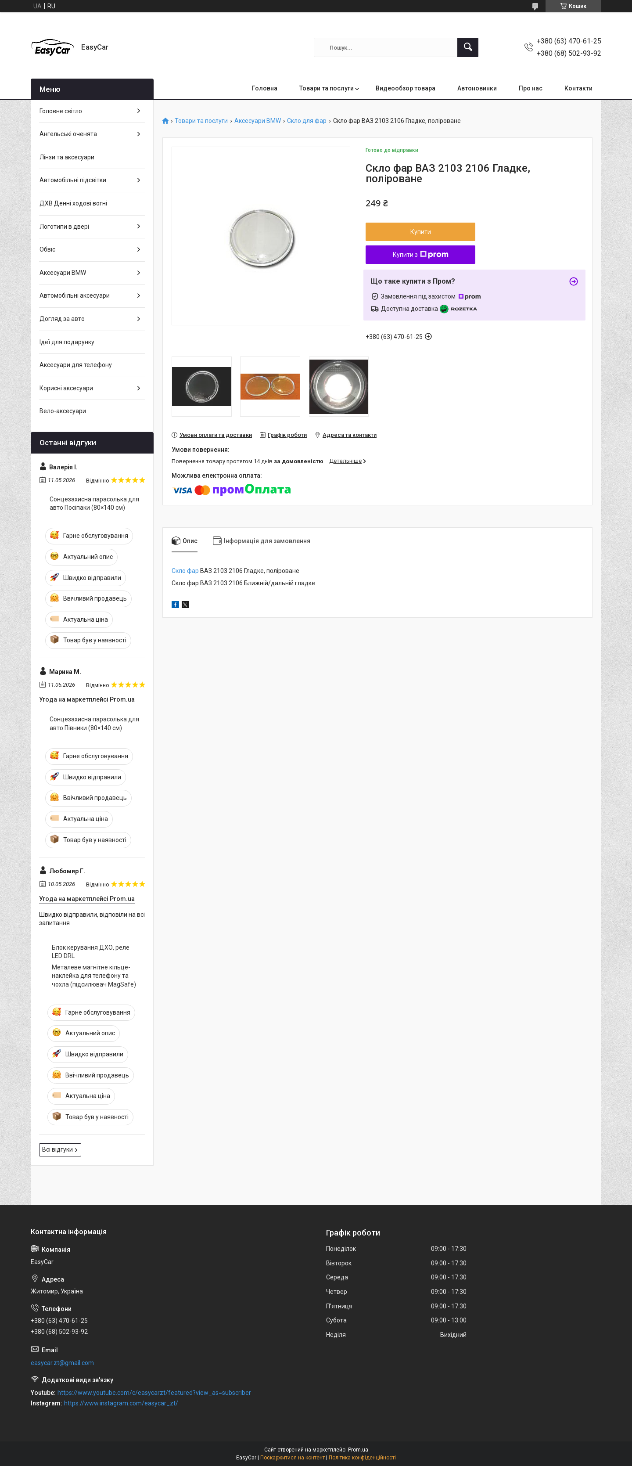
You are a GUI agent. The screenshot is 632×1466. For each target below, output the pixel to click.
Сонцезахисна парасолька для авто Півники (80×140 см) (94, 723)
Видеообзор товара (405, 88)
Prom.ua (358, 1450)
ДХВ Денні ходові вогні (73, 203)
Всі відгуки (57, 1149)
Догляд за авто (62, 318)
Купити (420, 231)
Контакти (578, 88)
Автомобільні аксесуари (75, 295)
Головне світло (61, 111)
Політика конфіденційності (362, 1458)
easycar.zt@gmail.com (62, 1362)
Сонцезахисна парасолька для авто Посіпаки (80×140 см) (94, 503)
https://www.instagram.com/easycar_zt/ (121, 1403)
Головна (264, 88)
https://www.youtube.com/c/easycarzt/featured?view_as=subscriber (154, 1392)
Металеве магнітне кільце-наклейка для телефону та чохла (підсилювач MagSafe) (94, 976)
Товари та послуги (326, 88)
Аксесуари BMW (257, 121)
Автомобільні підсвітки (73, 180)
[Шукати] (467, 47)
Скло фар (185, 570)
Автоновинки (477, 88)
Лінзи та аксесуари (67, 157)
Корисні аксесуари (66, 388)
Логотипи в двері (64, 226)
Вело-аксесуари (63, 410)
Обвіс (47, 249)
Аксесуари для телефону (76, 364)
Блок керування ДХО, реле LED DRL (90, 952)
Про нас (530, 88)
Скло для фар (307, 121)
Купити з (421, 255)
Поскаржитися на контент (292, 1458)
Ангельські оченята (68, 133)
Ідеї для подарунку (67, 342)
